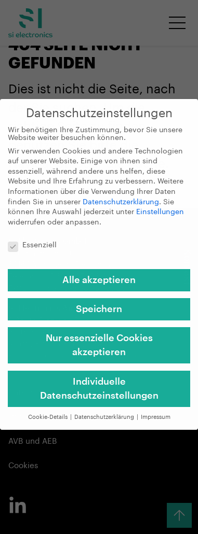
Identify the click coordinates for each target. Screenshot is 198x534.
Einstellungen (160, 205)
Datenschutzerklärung (121, 195)
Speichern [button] (99, 302)
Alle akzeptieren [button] (99, 273)
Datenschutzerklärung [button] (105, 410)
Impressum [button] (155, 410)
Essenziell (32, 238)
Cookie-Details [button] (48, 410)
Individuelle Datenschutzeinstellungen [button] (99, 381)
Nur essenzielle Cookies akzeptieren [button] (99, 338)
